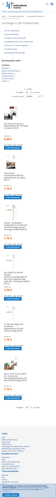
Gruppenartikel (8, 76)
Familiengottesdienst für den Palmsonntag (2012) (15, 379)
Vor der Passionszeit (11, 31)
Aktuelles (5, 475)
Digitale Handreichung (11, 71)
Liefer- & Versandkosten (11, 466)
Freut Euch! (9, 173)
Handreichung (8, 78)
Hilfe (3, 460)
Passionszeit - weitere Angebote (16, 45)
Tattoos (5, 81)
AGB (3, 437)
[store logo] (16, 5)
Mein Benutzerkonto (9, 468)
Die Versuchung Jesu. (14, 123)
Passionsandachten (11, 34)
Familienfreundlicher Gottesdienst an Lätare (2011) (14, 177)
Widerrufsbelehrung (9, 440)
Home (4, 16)
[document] (28, 491)
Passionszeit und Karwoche (36, 16)
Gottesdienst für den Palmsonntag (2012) (13, 329)
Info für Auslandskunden (11, 462)
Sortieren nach (18, 96)
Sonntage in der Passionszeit (15, 38)
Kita (3, 477)
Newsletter (6, 457)
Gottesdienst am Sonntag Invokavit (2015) (16, 126)
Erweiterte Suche (8, 464)
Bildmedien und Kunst (10, 482)
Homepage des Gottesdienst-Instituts (16, 446)
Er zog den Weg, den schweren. (13, 325)
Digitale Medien (9, 73)
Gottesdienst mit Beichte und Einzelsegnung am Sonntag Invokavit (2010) (15, 227)
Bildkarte (6, 68)
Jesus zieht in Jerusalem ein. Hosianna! (15, 374)
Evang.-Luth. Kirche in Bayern (13, 451)
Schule (4, 479)
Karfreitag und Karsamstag (14, 53)
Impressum (6, 442)
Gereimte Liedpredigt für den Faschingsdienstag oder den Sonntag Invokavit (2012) (17, 280)
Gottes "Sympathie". (13, 222)
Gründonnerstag (10, 49)
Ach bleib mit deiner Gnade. (13, 273)
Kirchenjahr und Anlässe (16, 16)
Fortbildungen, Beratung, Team (13, 449)
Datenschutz (6, 444)
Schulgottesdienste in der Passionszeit (18, 42)
